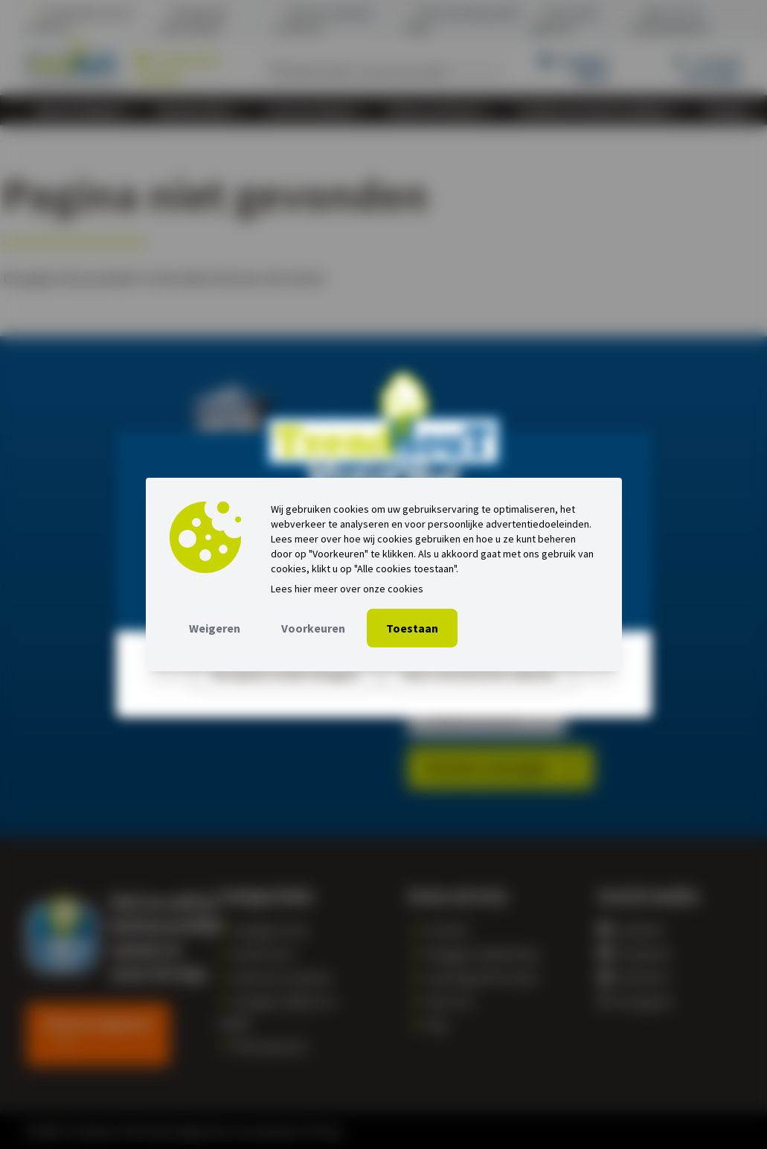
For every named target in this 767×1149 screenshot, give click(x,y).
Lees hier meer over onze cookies (347, 588)
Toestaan (412, 628)
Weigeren (214, 628)
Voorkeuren (313, 628)
